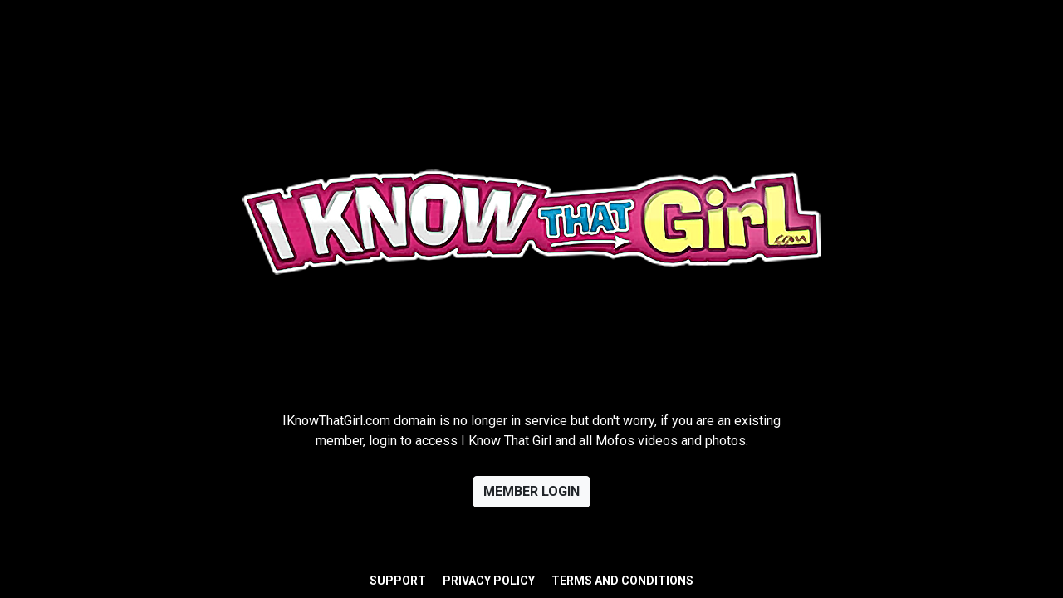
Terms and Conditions (622, 580)
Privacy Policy (489, 580)
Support (398, 580)
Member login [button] (531, 491)
